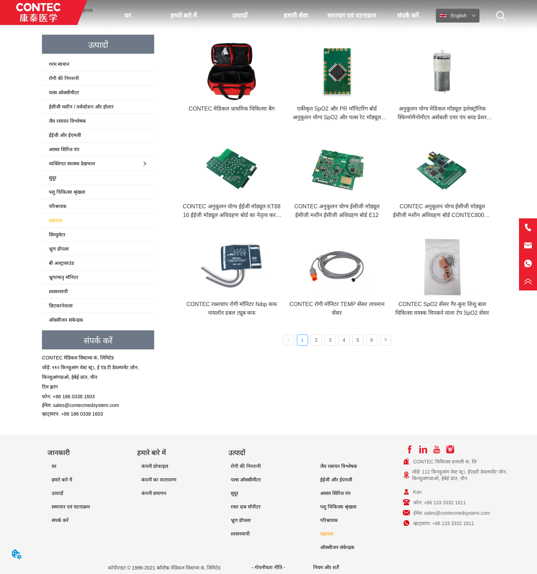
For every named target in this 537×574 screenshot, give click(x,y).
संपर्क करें (408, 15)
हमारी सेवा (296, 15)
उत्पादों (239, 15)
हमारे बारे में (183, 15)
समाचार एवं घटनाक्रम (351, 15)
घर (127, 15)
